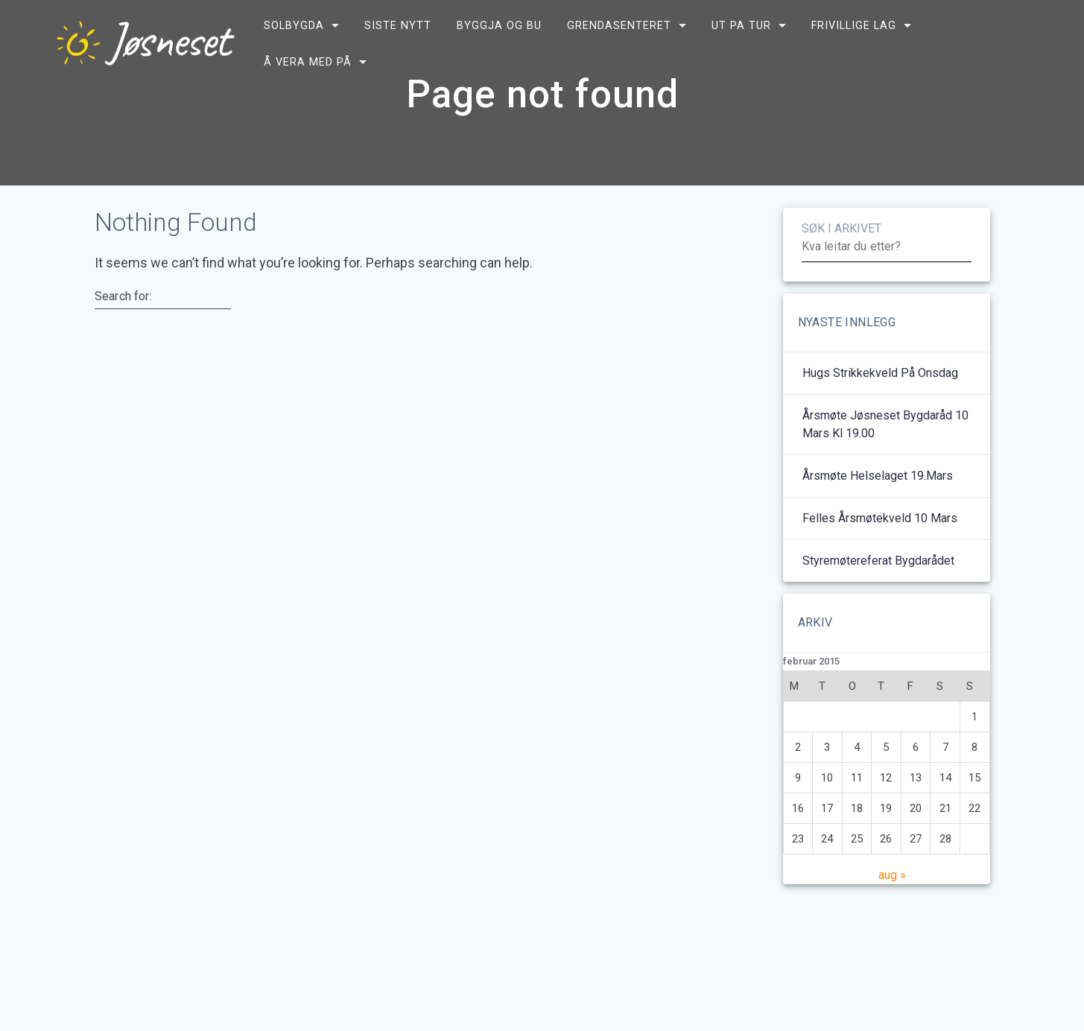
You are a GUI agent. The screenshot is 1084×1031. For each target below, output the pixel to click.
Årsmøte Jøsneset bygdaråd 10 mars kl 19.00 (885, 461)
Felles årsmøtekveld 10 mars (879, 555)
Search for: (123, 333)
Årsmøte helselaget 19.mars (877, 512)
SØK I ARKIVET (841, 265)
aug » (892, 911)
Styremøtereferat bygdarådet (878, 597)
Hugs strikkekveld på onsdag (880, 409)
